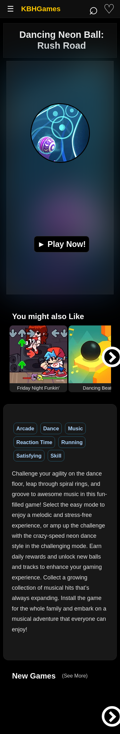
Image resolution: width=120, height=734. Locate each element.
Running (72, 442)
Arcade (25, 428)
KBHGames (40, 9)
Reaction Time (34, 442)
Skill (56, 456)
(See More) (75, 676)
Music (75, 428)
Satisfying (29, 456)
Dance (51, 428)
